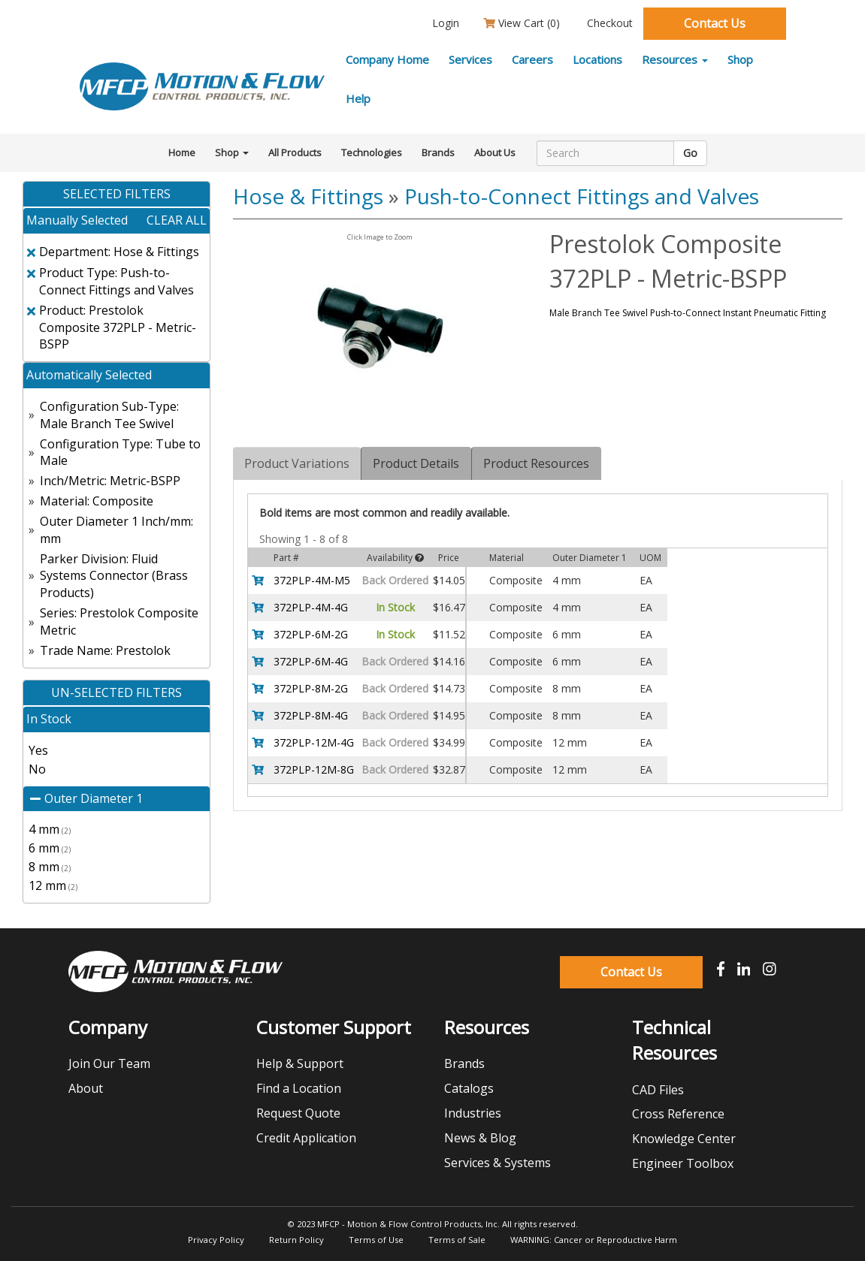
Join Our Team (109, 1063)
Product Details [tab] (416, 463)
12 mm (53, 885)
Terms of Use (376, 1239)
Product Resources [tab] (536, 463)
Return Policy (296, 1239)
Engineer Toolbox (682, 1163)
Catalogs (469, 1088)
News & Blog (480, 1138)
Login (444, 23)
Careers (532, 59)
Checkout (608, 23)
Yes (38, 750)
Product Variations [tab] (296, 463)
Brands (438, 152)
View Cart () (521, 23)
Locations (597, 59)
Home (181, 152)
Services (470, 59)
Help (358, 98)
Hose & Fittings (308, 196)
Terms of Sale (456, 1239)
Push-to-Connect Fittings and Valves (581, 196)
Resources (675, 59)
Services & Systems (497, 1162)
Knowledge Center (684, 1138)
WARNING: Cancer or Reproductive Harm (593, 1239)
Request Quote (298, 1113)
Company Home (387, 59)
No (37, 769)
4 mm (50, 829)
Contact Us (715, 23)
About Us (495, 152)
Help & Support (299, 1063)
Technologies (371, 152)
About (85, 1088)
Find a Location (298, 1088)
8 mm (50, 866)
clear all (177, 220)
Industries (472, 1113)
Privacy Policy (216, 1239)
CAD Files (658, 1090)
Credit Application (306, 1138)
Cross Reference (678, 1114)
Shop (740, 59)
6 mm (50, 848)
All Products (295, 152)
